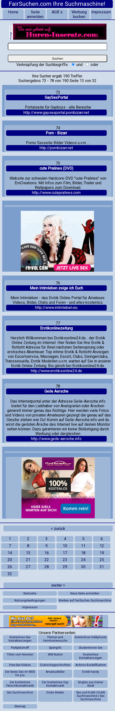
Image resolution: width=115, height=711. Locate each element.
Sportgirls (55, 647)
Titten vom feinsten (20, 654)
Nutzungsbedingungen (29, 600)
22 (46, 559)
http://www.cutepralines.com (56, 192)
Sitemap (19, 706)
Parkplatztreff (20, 647)
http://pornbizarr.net (56, 148)
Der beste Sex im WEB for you (20, 673)
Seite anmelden (35, 14)
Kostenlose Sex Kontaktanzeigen (20, 639)
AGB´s (57, 12)
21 (28, 559)
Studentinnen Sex (91, 647)
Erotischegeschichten (55, 665)
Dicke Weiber (55, 692)
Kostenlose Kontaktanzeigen (90, 656)
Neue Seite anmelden (84, 593)
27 (28, 566)
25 (102, 559)
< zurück (58, 528)
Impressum (101, 12)
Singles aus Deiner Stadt (90, 684)
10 (65, 546)
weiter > (58, 585)
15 (28, 553)
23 (65, 559)
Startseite (29, 593)
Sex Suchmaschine (20, 692)
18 (83, 553)
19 (102, 553)
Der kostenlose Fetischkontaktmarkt (20, 684)
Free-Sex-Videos (20, 665)
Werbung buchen (79, 14)
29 (65, 566)
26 (10, 566)
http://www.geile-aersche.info (56, 438)
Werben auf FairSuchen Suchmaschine (85, 600)
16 (46, 553)
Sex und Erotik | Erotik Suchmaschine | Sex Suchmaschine (90, 696)
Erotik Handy (90, 672)
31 (102, 566)
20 (10, 559)
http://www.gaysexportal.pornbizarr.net (56, 112)
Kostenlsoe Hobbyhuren (91, 637)
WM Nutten (55, 654)
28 (46, 566)
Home (13, 12)
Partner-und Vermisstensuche (55, 639)
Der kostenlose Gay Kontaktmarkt (55, 684)
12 (102, 546)
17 (65, 553)
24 (83, 559)
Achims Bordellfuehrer (90, 665)
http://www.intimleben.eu (56, 307)
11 (83, 546)
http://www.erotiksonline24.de (56, 371)
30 (83, 566)
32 (10, 574)
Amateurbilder (55, 672)
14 (10, 553)
